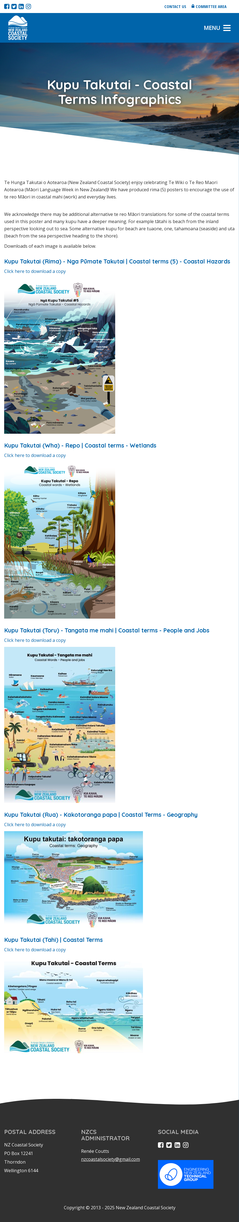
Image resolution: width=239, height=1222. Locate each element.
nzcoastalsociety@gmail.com (110, 1159)
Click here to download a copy (35, 271)
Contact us (175, 6)
